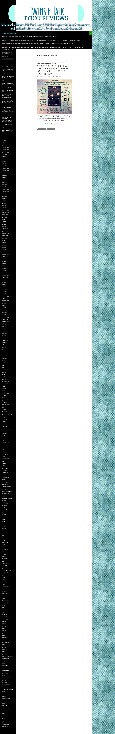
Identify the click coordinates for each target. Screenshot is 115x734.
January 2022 (4, 230)
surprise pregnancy (6, 661)
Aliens (3, 363)
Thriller (3, 675)
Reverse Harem (60, 62)
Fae (3, 449)
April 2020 (4, 266)
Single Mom (4, 635)
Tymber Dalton (51, 129)
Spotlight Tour (5, 649)
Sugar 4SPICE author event (7, 656)
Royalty (3, 605)
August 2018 (4, 301)
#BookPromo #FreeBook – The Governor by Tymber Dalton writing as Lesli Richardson (53, 69)
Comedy (4, 409)
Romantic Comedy (5, 600)
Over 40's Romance (6, 563)
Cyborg (3, 424)
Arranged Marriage (6, 376)
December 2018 (5, 294)
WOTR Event (4, 705)
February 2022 (5, 228)
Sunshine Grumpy (5, 658)
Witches (4, 701)
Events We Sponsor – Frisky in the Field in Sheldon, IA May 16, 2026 (15, 47)
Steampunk (4, 654)
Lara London (4, 120)
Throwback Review (6, 677)
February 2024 (5, 186)
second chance (5, 614)
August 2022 (4, 217)
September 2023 (5, 194)
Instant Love (4, 496)
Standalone (4, 653)
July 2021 (4, 240)
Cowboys (4, 421)
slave (3, 639)
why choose (4, 700)
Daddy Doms (4, 426)
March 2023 (4, 205)
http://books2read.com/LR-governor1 (54, 123)
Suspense (4, 663)
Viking (3, 694)
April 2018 (4, 309)
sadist (3, 607)
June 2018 (4, 305)
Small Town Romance (6, 642)
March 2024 (4, 184)
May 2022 (4, 223)
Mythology (4, 545)
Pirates (3, 574)
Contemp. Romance (6, 413)
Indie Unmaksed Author (7, 491)
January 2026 (4, 145)
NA (2, 547)
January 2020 (4, 272)
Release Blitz (4, 591)
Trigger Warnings (5, 680)
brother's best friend (6, 398)
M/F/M (3, 512)
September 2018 (5, 300)
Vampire (4, 691)
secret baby (4, 616)
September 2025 (5, 152)
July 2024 (4, 177)
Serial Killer (4, 626)
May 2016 (4, 349)
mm (3, 533)
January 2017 (4, 335)
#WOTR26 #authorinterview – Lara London (7, 121)
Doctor (3, 435)
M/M (3, 516)
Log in (3, 721)
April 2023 (4, 203)
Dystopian (4, 440)
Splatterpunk (4, 646)
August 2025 (4, 154)
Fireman (4, 463)
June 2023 (4, 200)
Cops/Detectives (5, 417)
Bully (3, 400)
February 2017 (5, 333)
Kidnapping (4, 502)
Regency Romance (5, 589)
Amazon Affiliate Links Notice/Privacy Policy (33, 36)
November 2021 (5, 233)
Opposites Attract (5, 560)
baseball (3, 384)
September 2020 (5, 258)
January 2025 (4, 166)
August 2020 (4, 259)
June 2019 (4, 284)
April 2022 (4, 224)
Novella (3, 556)
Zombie (3, 713)
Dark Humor (4, 431)
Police (3, 579)
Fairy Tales (4, 451)
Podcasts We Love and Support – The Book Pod (73, 47)
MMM (3, 538)
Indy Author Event (5, 493)
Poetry (3, 577)
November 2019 (5, 275)
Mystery (4, 544)
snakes (3, 644)
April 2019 (4, 287)
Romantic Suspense (6, 602)
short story (4, 630)
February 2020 (5, 270)
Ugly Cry (4, 685)
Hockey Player (5, 484)
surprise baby (4, 660)
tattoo (3, 668)
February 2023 (5, 207)
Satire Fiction (4, 610)
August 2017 (4, 323)
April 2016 (4, 351)
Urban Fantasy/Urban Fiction (7, 689)
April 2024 (4, 182)
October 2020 (5, 256)
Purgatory (4, 588)
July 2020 (4, 261)
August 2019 (4, 280)
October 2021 (5, 235)
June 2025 (4, 158)
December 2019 (5, 273)
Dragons (4, 437)
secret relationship (6, 617)
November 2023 (5, 191)
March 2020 (4, 268)
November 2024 (5, 170)
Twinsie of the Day (5, 684)
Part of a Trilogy (5, 572)
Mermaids (4, 528)
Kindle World (4, 505)
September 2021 (5, 237)
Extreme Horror (5, 445)
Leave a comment (59, 76)
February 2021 (5, 249)
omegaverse (4, 558)
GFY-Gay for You (62, 61)
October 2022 (5, 214)
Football (3, 465)
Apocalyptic (4, 374)
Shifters (3, 628)
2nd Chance (4, 358)
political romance (48, 62)
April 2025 (4, 161)
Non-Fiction (4, 554)
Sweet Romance (5, 665)
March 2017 (4, 331)
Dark (3, 428)
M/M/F (3, 517)
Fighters (4, 461)
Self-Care (4, 623)
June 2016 (4, 347)
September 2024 (5, 173)
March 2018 (4, 310)
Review (3, 596)
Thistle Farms (5, 673)
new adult (4, 551)
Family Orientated (5, 454)
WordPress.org (5, 726)
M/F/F (3, 510)
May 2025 (4, 159)
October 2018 (5, 298)
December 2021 (5, 231)
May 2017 (4, 328)
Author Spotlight (5, 383)
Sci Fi (3, 612)
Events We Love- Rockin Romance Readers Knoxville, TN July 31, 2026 (59, 43)
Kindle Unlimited (5, 503)
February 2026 (5, 144)
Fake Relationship (5, 452)
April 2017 (4, 330)
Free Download (44, 61)
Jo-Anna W (49, 76)
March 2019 (4, 289)
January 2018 (4, 314)
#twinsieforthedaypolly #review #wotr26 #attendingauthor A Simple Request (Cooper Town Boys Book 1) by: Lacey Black (7, 100)
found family (4, 470)
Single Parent (4, 637)
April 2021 (4, 245)
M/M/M (3, 519)
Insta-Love (4, 495)
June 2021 (4, 242)
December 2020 (5, 252)
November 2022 (5, 212)
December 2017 (5, 316)
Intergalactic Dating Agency (7, 498)
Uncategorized (5, 687)
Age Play (4, 362)
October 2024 (5, 172)
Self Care (4, 621)
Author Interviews (5, 381)
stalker (3, 651)
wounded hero (52, 63)
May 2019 (4, 286)
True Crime (4, 682)
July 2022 (4, 219)
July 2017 (4, 324)
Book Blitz (4, 395)
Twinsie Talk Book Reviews (10, 33)
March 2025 (4, 163)
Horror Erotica (5, 489)
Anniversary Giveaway (6, 369)
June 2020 (4, 263)
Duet (3, 438)
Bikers (3, 390)
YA (2, 711)
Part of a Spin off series (6, 570)
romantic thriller (5, 603)
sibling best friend (5, 631)
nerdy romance (5, 549)
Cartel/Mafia (4, 402)
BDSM (38, 61)
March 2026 (4, 142)
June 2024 (4, 179)
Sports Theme (5, 647)
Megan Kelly (4, 124)
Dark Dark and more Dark (7, 430)
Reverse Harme (5, 595)
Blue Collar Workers (6, 393)
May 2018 (4, 307)
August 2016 (4, 344)
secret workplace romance (7, 619)
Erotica (3, 444)
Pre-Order (4, 582)
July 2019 (4, 282)
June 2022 (4, 221)
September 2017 (5, 321)
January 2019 (4, 293)
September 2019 (5, 279)
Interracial (4, 500)
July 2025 (4, 156)
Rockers (3, 598)
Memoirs (4, 526)
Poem (3, 575)
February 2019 (5, 291)
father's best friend (6, 459)
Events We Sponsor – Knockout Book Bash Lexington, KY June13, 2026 (46, 47)
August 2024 (4, 175)
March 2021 (4, 247)
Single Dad (4, 633)
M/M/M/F (4, 521)
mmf (68, 61)
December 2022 (5, 210)
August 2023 (4, 196)
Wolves (3, 703)
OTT (3, 561)
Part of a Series (5, 568)
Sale (3, 609)
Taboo (3, 667)
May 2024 (4, 180)
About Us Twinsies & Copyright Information (11, 36)
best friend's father (6, 388)
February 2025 (5, 165)
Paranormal (4, 565)
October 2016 (5, 340)
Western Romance (6, 698)
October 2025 (5, 151)
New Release (4, 552)
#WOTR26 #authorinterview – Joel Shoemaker (7, 117)
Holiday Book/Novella (6, 486)
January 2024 (4, 187)
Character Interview (6, 404)
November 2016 (5, 338)
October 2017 (5, 319)
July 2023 (4, 198)
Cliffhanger (4, 407)
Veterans (4, 692)
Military (3, 531)
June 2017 (4, 326)
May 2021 (4, 244)
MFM (3, 530)
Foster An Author (5, 468)
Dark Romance (5, 433)
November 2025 (5, 149)
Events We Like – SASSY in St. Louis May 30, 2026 (70, 40)
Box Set (3, 397)
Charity (3, 405)
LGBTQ (3, 507)
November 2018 (5, 296)
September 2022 (5, 215)
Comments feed (5, 724)
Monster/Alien (5, 542)
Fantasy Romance (5, 458)
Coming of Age (5, 411)
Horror (3, 488)
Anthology (4, 370)
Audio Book (4, 379)
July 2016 (4, 345)
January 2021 (4, 251)
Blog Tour (4, 391)
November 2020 (5, 254)
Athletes (4, 377)
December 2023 (5, 189)
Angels (3, 365)
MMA (3, 535)
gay (3, 475)
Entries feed (4, 722)
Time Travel (4, 678)
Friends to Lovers (53, 61)
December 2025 (5, 147)
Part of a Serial (5, 567)
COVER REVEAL (5, 419)
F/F (2, 447)
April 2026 (4, 140)
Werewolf (4, 696)
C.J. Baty (4, 115)
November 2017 (5, 317)
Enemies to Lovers (6, 442)
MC (3, 524)
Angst (3, 367)
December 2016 (5, 337)
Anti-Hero (4, 372)
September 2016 (5, 342)
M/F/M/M (4, 514)
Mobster (4, 540)
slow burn (4, 640)
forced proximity (5, 466)
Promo (55, 62)
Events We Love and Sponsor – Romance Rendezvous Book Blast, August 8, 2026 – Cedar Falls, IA (22, 43)
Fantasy (3, 456)
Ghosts (3, 479)
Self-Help (4, 624)
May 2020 (4, 265)
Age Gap (3, 360)
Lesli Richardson (42, 129)
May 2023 (4, 201)
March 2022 (4, 226)
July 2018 (4, 303)
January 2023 (4, 208)
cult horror (4, 423)
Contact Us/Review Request (50, 36)
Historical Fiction (5, 481)
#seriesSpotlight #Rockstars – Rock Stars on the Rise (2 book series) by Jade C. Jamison (8, 113)
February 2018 (5, 312)
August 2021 (4, 238)
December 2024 (5, 168)
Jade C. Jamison (5, 110)
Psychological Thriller (6, 586)
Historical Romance (6, 482)
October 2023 (5, 193)
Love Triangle (4, 509)
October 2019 (5, 277)
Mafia (3, 523)
